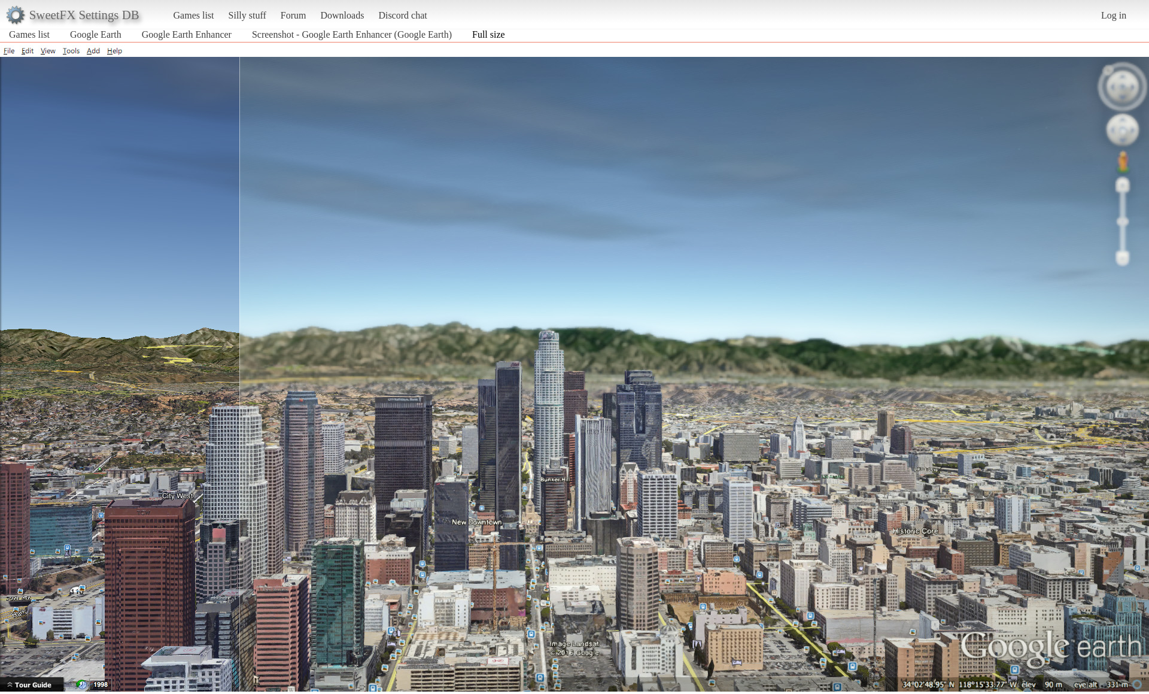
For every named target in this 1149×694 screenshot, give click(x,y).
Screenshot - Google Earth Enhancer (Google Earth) (352, 34)
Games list (194, 15)
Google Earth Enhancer (187, 34)
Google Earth (95, 34)
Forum (293, 15)
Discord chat (402, 15)
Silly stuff (247, 15)
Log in (1113, 15)
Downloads (342, 15)
